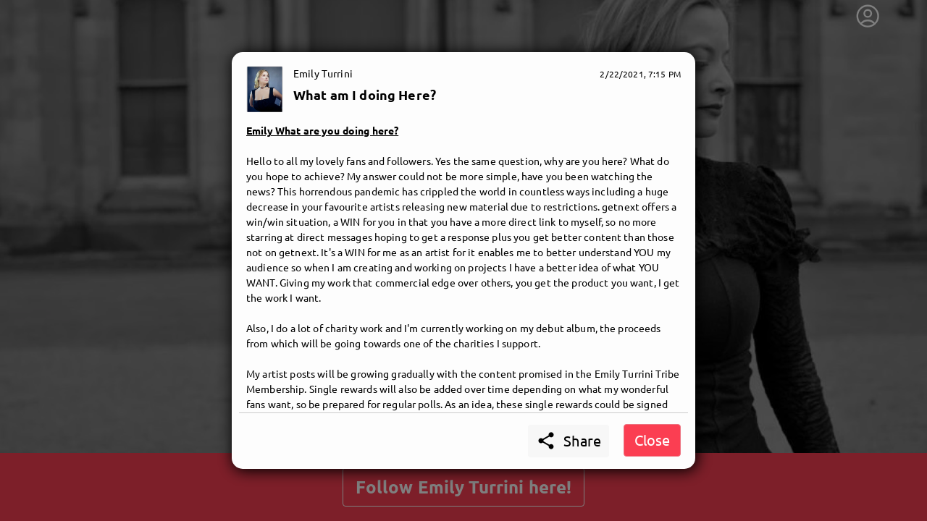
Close (652, 440)
